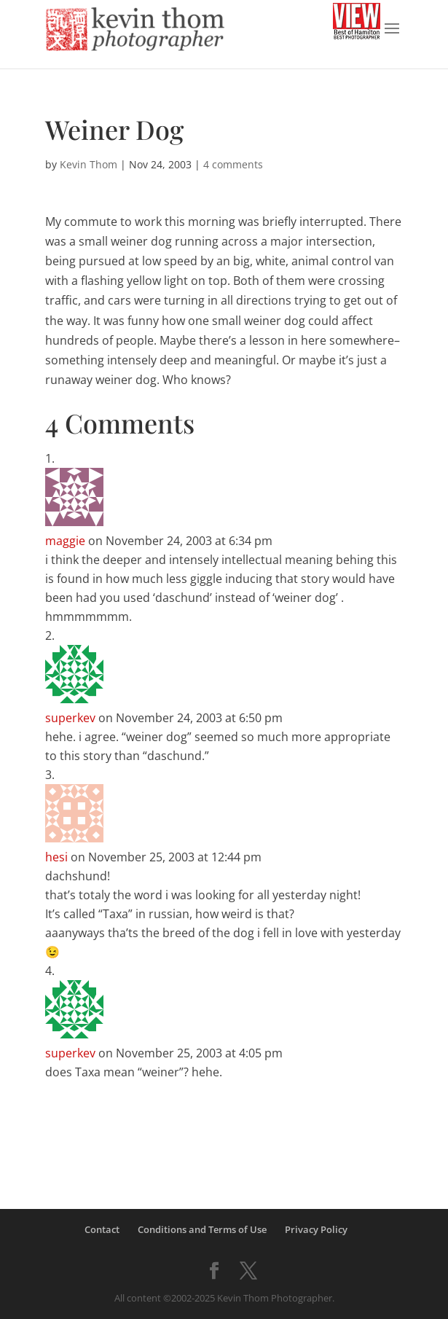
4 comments (233, 164)
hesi (56, 857)
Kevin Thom (88, 164)
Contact (102, 1229)
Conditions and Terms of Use (202, 1229)
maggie (65, 541)
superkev (70, 718)
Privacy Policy (316, 1229)
